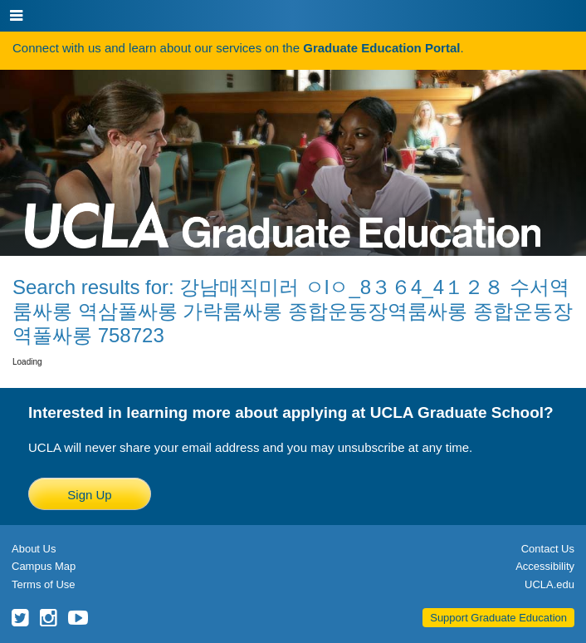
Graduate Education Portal (381, 48)
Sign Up (89, 495)
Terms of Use (44, 584)
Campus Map (44, 566)
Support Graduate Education (498, 617)
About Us (34, 548)
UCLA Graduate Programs (282, 159)
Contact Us (547, 548)
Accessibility (544, 566)
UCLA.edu (549, 584)
